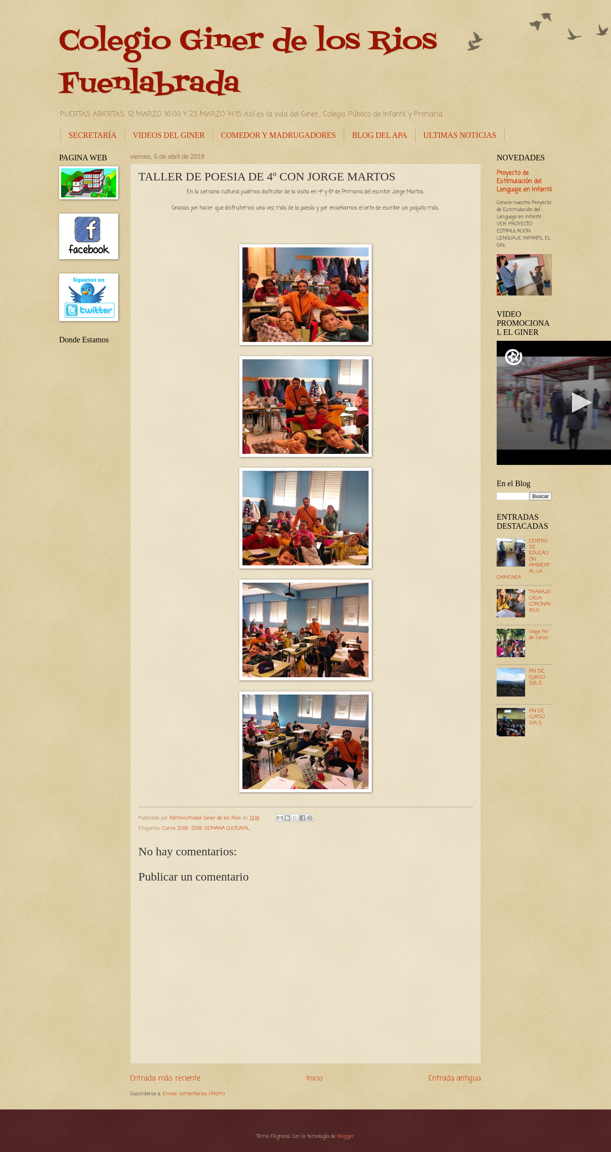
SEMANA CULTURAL (227, 828)
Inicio (314, 1078)
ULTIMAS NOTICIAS (459, 135)
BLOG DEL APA (379, 135)
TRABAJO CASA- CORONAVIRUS (540, 601)
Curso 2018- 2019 (182, 828)
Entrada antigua (454, 1078)
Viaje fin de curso (538, 634)
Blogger (345, 1136)
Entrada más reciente (165, 1078)
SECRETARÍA (93, 135)
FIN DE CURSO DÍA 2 (537, 677)
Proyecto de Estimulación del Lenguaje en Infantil (524, 181)
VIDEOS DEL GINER (169, 135)
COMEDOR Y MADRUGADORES (278, 135)
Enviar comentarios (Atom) (194, 1094)
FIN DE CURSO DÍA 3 (537, 717)
